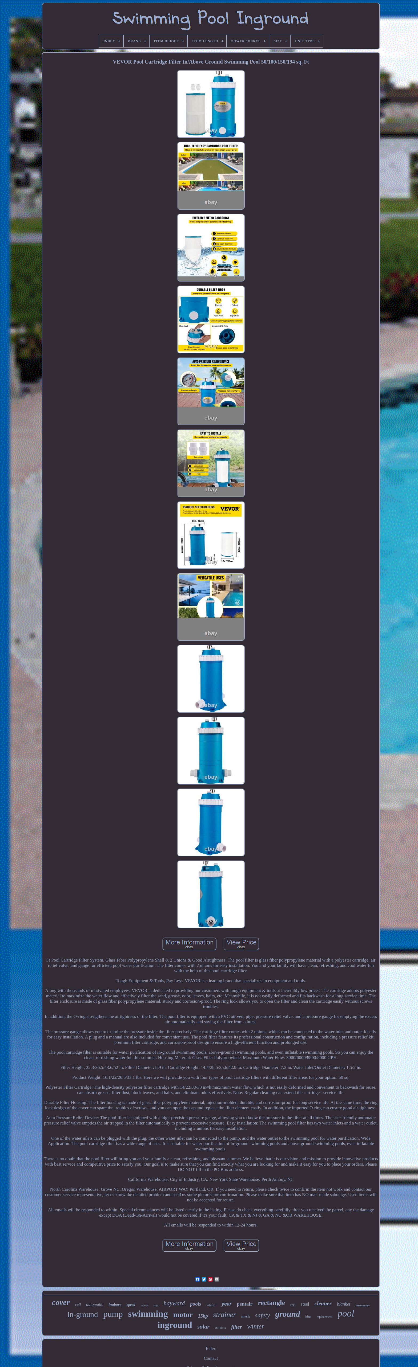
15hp (203, 1316)
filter (236, 1327)
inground (175, 1325)
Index (211, 1348)
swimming (148, 1314)
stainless (220, 1328)
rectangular (363, 1305)
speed (131, 1305)
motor (183, 1314)
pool (346, 1313)
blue (308, 1317)
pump (113, 1314)
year (226, 1304)
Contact (211, 1358)
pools (195, 1304)
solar (204, 1326)
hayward (174, 1303)
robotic (144, 1305)
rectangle (271, 1303)
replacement (324, 1317)
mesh (245, 1317)
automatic (94, 1304)
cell (78, 1304)
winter (255, 1326)
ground (287, 1314)
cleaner (323, 1303)
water (211, 1304)
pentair (244, 1304)
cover (61, 1302)
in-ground (82, 1314)
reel (292, 1305)
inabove (114, 1304)
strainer (224, 1315)
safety (262, 1315)
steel (305, 1304)
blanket (343, 1304)
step (156, 1305)
